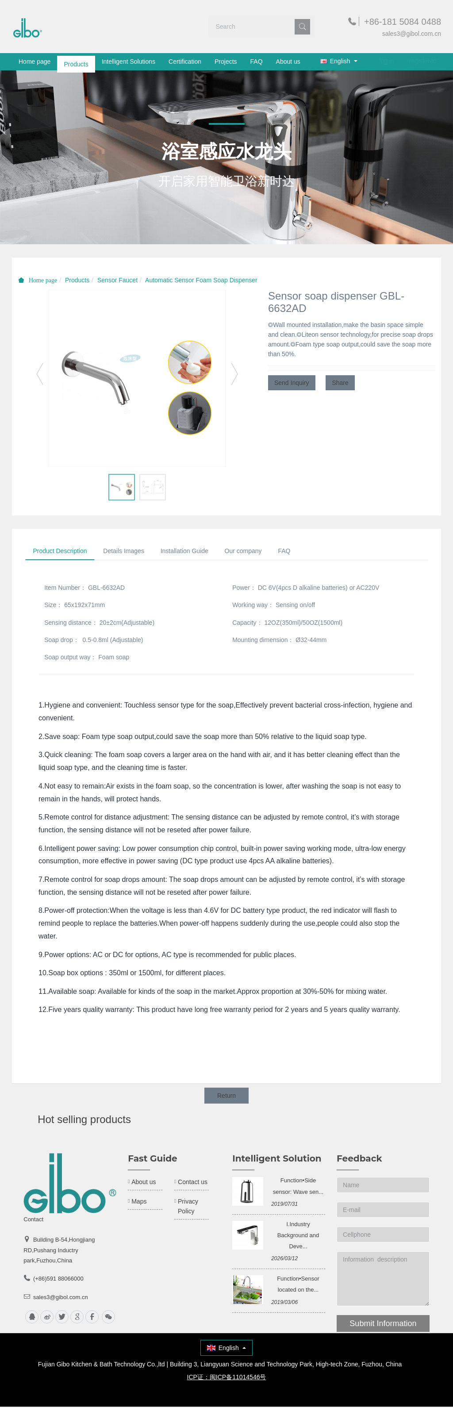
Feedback (359, 1160)
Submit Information (382, 1325)
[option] (137, 378)
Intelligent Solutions (128, 61)
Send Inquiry (291, 382)
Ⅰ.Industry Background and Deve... (298, 1236)
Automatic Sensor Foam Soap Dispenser (201, 280)
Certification (185, 61)
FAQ (256, 61)
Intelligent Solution (276, 1160)
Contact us (192, 1183)
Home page (34, 61)
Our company (254, 551)
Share (340, 382)
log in (386, 61)
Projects (226, 61)
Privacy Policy (188, 1208)
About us (288, 61)
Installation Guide (192, 551)
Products (76, 61)
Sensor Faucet (117, 280)
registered (423, 61)
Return (226, 1096)
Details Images (128, 551)
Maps (138, 1203)
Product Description (61, 551)
